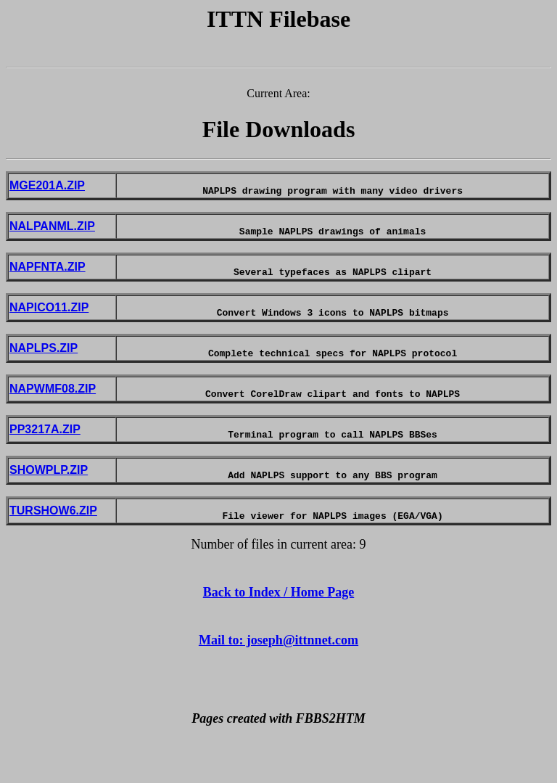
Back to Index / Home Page (279, 631)
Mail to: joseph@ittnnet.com (278, 679)
